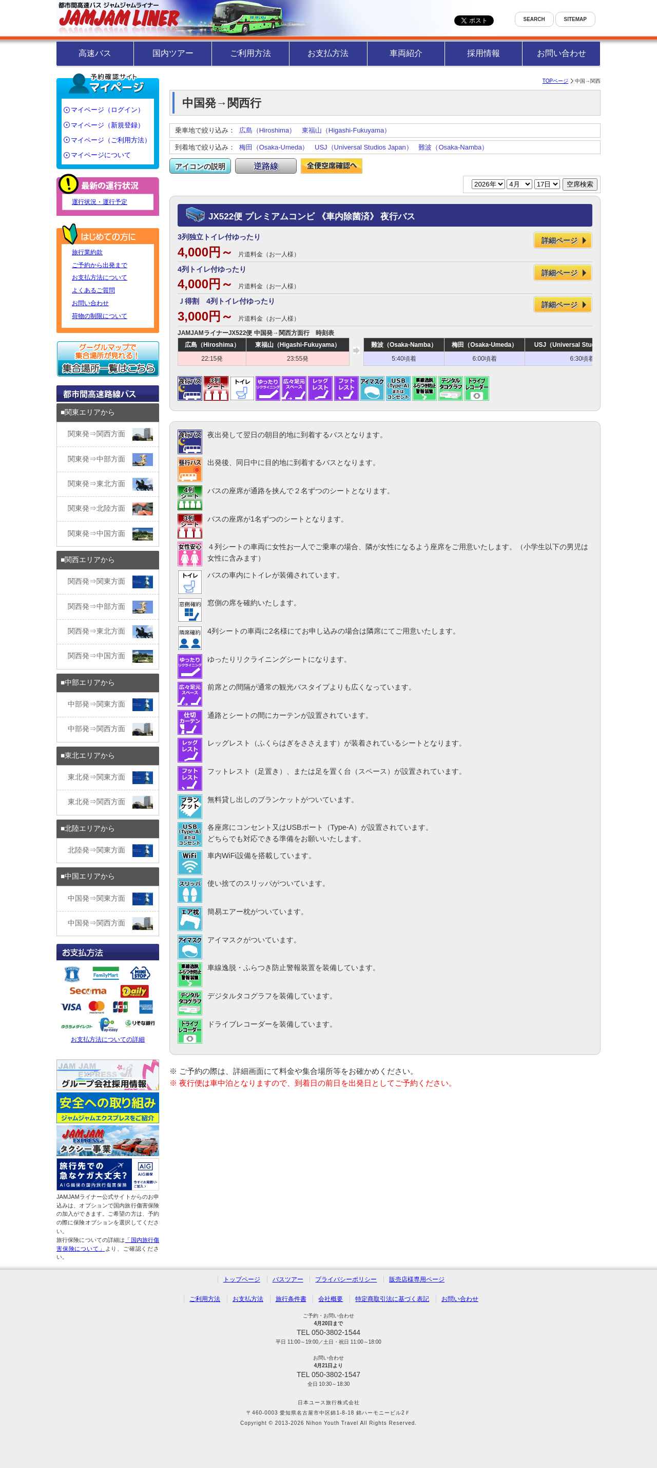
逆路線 (266, 166)
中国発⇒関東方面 (110, 899)
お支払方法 (328, 53)
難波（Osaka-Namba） (453, 147)
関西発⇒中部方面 (110, 607)
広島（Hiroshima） (267, 130)
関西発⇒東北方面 (110, 631)
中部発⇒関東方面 (110, 704)
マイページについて (101, 155)
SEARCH (534, 19)
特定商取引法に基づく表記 (392, 1299)
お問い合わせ (561, 53)
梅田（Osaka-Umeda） (274, 147)
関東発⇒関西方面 (110, 434)
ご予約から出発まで (99, 265)
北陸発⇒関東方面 (110, 850)
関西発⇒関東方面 (110, 581)
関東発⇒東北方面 (110, 484)
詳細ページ (559, 240)
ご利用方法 (250, 53)
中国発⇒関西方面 (110, 923)
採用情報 (483, 53)
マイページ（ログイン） (107, 110)
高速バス (95, 53)
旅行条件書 (291, 1299)
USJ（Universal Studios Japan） (364, 147)
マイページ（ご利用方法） (111, 140)
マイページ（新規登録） (107, 125)
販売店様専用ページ (417, 1279)
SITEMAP (575, 19)
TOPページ (555, 81)
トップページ (241, 1279)
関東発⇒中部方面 (110, 459)
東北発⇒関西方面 (110, 802)
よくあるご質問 (93, 290)
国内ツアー (173, 53)
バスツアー (288, 1279)
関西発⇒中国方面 (110, 656)
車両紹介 (406, 53)
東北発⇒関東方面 (110, 777)
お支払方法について (99, 277)
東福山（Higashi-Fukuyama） (346, 130)
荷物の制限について (99, 316)
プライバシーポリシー (346, 1279)
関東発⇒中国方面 (110, 534)
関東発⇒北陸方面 (110, 509)
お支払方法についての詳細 (107, 1003)
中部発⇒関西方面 (110, 729)
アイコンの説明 (200, 166)
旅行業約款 (87, 252)
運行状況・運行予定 (99, 202)
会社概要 (330, 1299)
